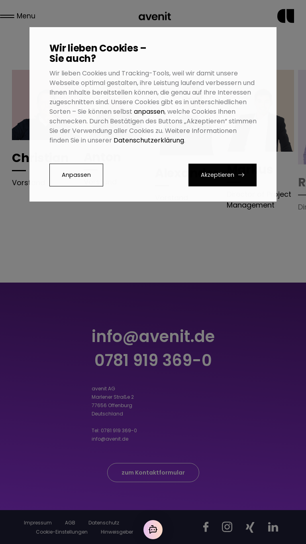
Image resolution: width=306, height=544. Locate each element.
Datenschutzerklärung (149, 140)
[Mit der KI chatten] (153, 529)
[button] (222, 175)
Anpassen (76, 175)
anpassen (149, 111)
